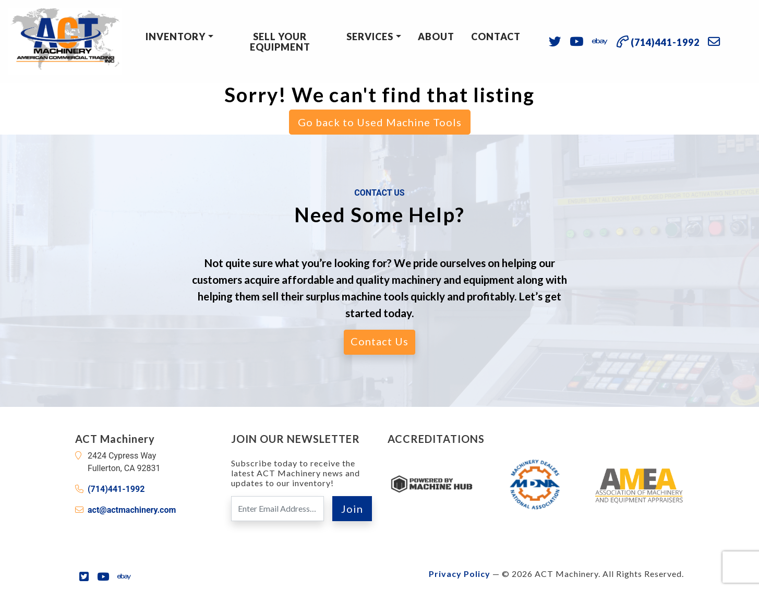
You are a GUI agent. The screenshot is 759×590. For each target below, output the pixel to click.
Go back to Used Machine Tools (380, 122)
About (436, 36)
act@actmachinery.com (132, 510)
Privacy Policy (459, 574)
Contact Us (379, 341)
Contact (496, 36)
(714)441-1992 (116, 489)
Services (369, 36)
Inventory (176, 36)
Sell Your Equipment (280, 42)
